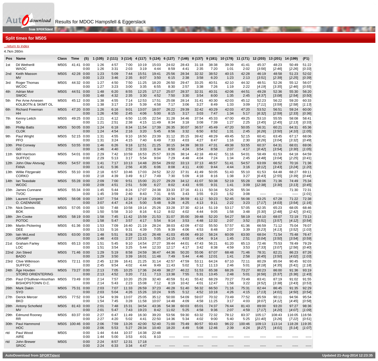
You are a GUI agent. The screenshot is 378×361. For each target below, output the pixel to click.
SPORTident (49, 355)
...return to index (16, 46)
